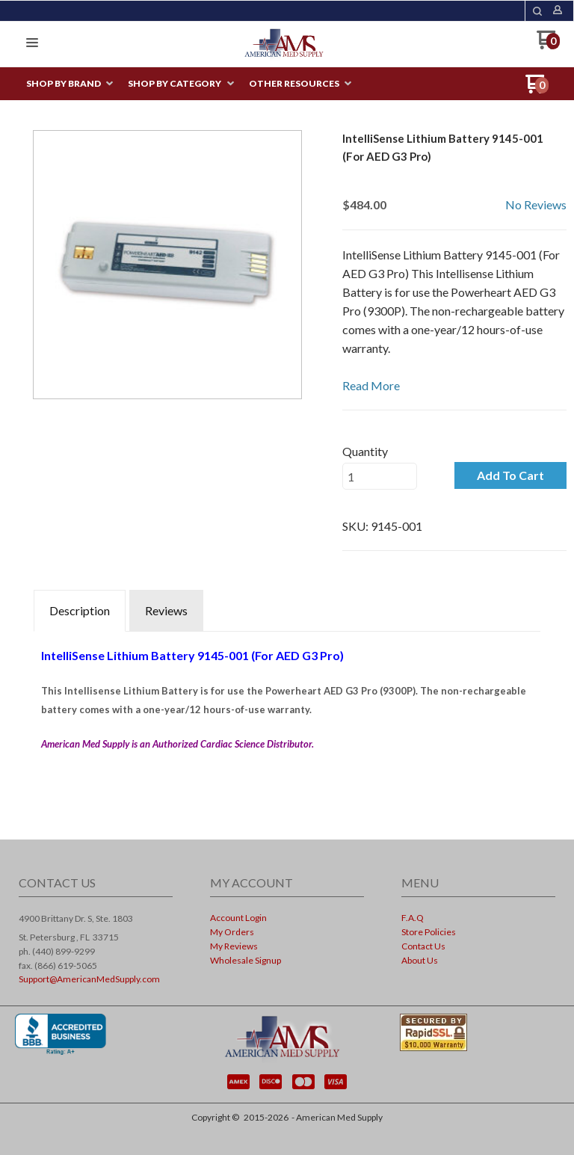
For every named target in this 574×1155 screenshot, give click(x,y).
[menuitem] (69, 84)
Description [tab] (79, 610)
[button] (537, 11)
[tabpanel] (287, 712)
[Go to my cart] (548, 45)
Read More (371, 385)
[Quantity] (379, 476)
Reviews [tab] (166, 610)
